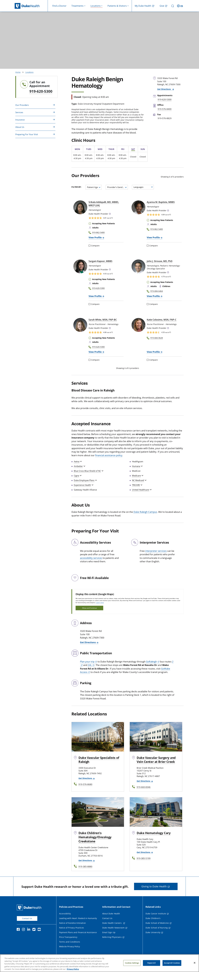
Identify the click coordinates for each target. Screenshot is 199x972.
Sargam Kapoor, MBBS (100, 261)
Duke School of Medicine (157, 923)
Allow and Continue (89, 608)
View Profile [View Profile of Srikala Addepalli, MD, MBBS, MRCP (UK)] (95, 237)
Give (162, 5)
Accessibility (65, 913)
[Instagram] (24, 930)
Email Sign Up (108, 932)
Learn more (100, 603)
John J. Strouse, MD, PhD (159, 261)
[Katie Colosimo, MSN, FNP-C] (138, 325)
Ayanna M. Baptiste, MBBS (161, 202)
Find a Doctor (59, 5)
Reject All (151, 964)
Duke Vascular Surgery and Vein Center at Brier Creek (156, 760)
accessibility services (91, 558)
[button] (110, 214)
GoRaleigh (151, 661)
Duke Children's (153, 918)
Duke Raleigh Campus (145, 511)
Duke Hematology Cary (154, 833)
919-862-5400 (98, 232)
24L (90, 665)
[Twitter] (34, 930)
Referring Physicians (112, 937)
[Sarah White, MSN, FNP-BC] (80, 325)
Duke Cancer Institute (156, 913)
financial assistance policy (108, 455)
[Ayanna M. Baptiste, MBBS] (138, 207)
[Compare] (89, 245)
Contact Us (27, 918)
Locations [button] (96, 5)
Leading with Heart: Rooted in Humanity (78, 918)
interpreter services (156, 550)
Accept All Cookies (172, 964)
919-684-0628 (156, 338)
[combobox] (94, 187)
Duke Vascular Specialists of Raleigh (98, 760)
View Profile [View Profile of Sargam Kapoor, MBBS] (95, 296)
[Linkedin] (29, 930)
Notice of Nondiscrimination (72, 923)
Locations (29, 72)
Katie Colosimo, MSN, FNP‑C (161, 319)
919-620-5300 (40, 91)
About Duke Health (111, 913)
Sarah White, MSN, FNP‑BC (103, 319)
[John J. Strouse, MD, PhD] (138, 266)
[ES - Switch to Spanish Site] (180, 6)
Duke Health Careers (112, 923)
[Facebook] (19, 930)
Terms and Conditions (69, 941)
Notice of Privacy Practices (71, 927)
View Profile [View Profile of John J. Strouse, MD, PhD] (153, 296)
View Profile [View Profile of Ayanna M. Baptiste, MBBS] (153, 237)
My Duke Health (143, 5)
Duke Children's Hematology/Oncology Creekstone (95, 837)
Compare (94, 245)
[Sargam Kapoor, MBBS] (80, 266)
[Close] (195, 964)
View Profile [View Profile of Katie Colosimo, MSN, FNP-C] (153, 351)
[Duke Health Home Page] (30, 907)
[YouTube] (40, 930)
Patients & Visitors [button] (117, 5)
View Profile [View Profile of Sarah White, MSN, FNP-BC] (95, 351)
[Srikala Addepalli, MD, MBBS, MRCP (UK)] (80, 207)
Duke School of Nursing (157, 927)
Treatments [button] (77, 5)
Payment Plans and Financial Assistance (78, 932)
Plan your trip (87, 661)
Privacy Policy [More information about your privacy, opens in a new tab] (73, 970)
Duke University (153, 932)
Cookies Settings (132, 964)
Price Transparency (68, 937)
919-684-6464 (156, 291)
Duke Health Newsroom (113, 927)
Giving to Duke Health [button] (154, 886)
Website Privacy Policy (69, 946)
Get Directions (164, 89)
